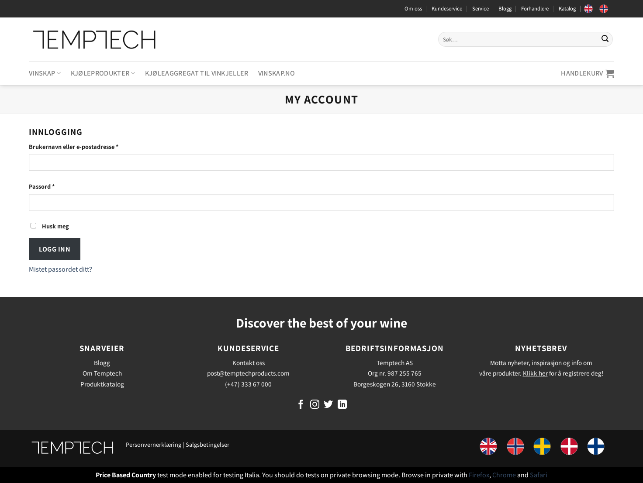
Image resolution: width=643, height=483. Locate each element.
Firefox (479, 475)
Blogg (505, 8)
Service (480, 8)
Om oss (413, 8)
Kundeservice (447, 8)
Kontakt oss (248, 362)
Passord (53, 185)
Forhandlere (535, 8)
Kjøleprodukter (103, 73)
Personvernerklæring (153, 444)
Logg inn (54, 249)
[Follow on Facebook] (300, 405)
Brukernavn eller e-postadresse (85, 146)
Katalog (567, 8)
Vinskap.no (276, 73)
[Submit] (605, 39)
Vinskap (45, 73)
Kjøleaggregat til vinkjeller (197, 73)
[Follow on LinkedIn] (342, 405)
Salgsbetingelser (207, 444)
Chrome (504, 475)
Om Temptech (102, 373)
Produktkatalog (102, 384)
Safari (538, 475)
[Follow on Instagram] (314, 405)
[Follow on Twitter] (328, 405)
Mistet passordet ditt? (60, 269)
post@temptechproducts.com (248, 373)
